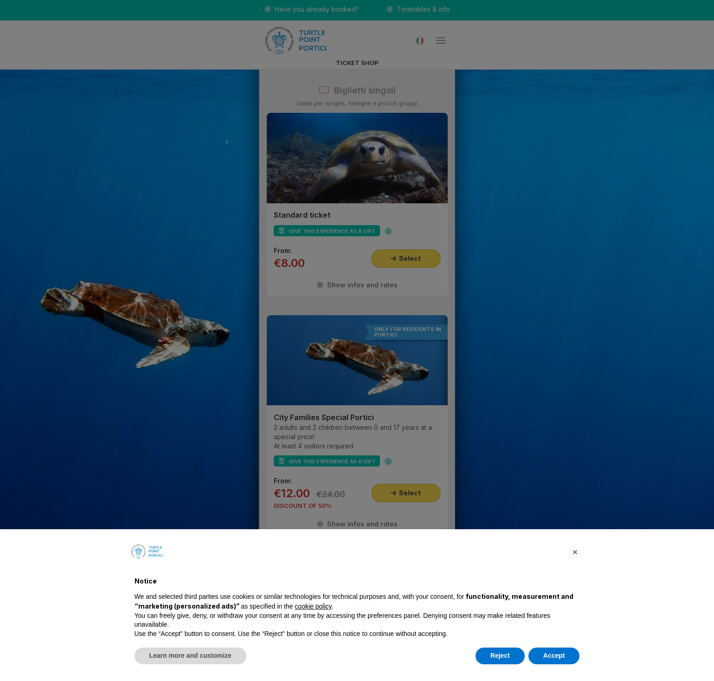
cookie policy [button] (313, 606)
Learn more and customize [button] (190, 655)
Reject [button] (500, 655)
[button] (575, 551)
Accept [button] (554, 655)
